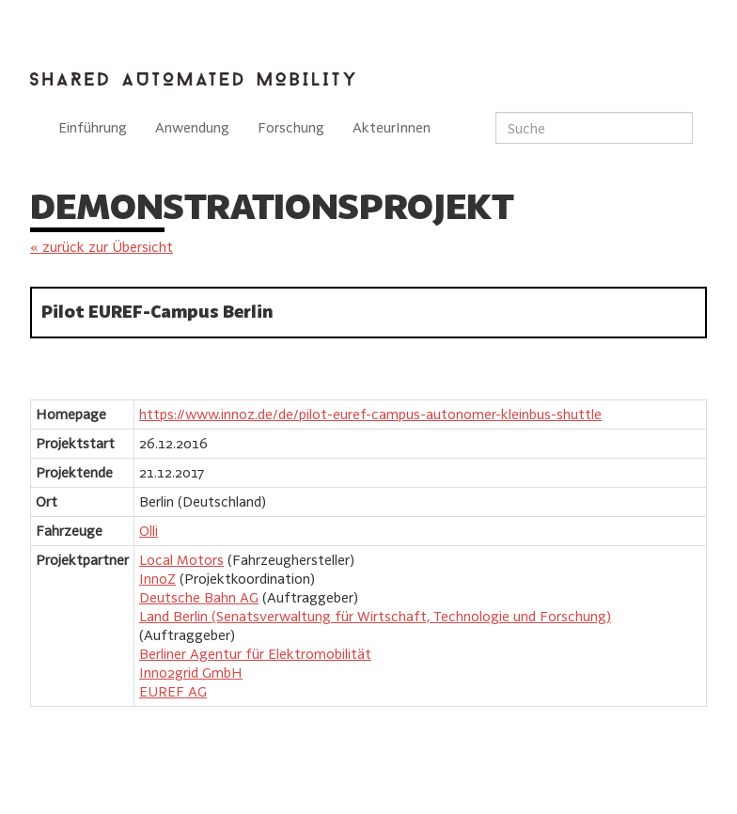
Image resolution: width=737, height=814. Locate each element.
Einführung (92, 127)
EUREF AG (173, 691)
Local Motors (181, 560)
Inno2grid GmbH (191, 673)
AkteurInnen (392, 127)
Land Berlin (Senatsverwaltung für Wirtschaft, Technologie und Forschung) (375, 616)
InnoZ (157, 579)
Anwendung (192, 127)
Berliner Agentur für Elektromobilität (255, 654)
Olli (148, 531)
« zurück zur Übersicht (101, 247)
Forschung (291, 127)
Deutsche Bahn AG (199, 597)
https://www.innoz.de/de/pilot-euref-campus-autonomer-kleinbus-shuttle (370, 414)
